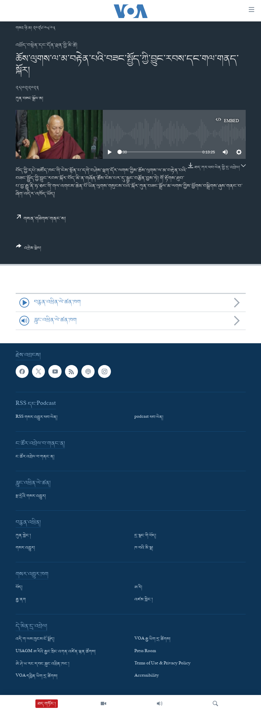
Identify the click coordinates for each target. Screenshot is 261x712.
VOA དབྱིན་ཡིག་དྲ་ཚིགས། (37, 676)
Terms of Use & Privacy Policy (162, 663)
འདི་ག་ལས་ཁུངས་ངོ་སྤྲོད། (35, 639)
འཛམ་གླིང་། (143, 599)
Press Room (145, 651)
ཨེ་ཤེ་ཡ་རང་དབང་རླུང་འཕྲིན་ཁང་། (42, 663)
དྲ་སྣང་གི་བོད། (145, 535)
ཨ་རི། (138, 587)
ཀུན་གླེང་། (23, 535)
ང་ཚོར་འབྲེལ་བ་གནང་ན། (35, 456)
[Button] (29, 249)
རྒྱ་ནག (21, 599)
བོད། (19, 587)
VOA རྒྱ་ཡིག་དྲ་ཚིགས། (152, 639)
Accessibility (146, 676)
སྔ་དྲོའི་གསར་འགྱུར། (31, 496)
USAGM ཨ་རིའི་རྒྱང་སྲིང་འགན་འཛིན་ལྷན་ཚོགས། (56, 651)
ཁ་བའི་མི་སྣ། (143, 548)
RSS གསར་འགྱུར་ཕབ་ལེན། (37, 417)
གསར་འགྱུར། (25, 548)
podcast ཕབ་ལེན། (148, 417)
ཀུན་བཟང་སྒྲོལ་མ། (29, 98)
